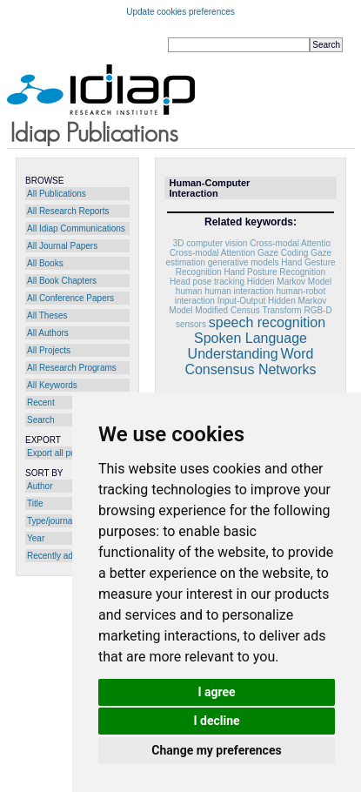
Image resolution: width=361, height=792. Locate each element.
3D (178, 243)
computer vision (216, 243)
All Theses (47, 315)
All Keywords (52, 385)
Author (39, 486)
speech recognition (267, 322)
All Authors (48, 333)
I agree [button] (216, 692)
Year (35, 538)
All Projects (48, 350)
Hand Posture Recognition (274, 272)
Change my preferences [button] (216, 750)
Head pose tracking (207, 281)
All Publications (56, 193)
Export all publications (69, 453)
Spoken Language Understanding (247, 346)
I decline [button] (216, 721)
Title (35, 503)
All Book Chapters (62, 280)
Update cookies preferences (180, 12)
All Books (45, 263)
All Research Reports (68, 211)
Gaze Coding (282, 253)
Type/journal (50, 521)
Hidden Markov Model (289, 281)
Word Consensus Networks (250, 361)
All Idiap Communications (76, 228)
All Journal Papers (62, 246)
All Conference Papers (70, 298)
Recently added (57, 555)
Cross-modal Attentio (290, 243)
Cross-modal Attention (212, 253)
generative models (243, 262)
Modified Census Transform (248, 310)
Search (41, 420)
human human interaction (225, 291)
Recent (41, 402)
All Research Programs (72, 368)
